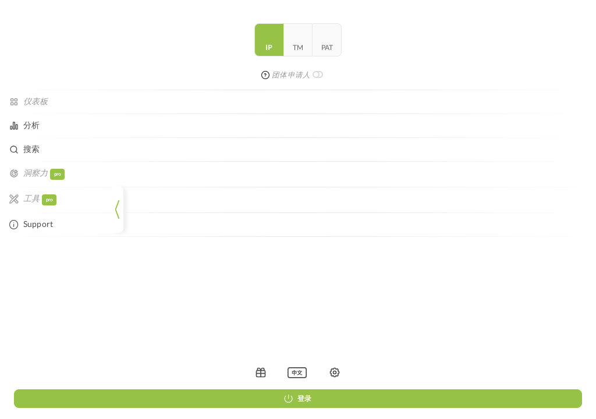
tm (56, 54)
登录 (55, 398)
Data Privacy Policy (374, 225)
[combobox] (342, 42)
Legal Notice (321, 225)
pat (85, 54)
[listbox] (55, 372)
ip (27, 54)
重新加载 (377, 148)
